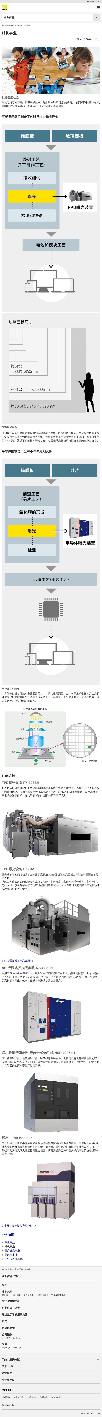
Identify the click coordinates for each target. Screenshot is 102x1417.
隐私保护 (32, 1397)
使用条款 (44, 1397)
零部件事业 (11, 1254)
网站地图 (19, 1397)
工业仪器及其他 (14, 1258)
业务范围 (18, 25)
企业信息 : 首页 (11, 1276)
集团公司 (17, 1338)
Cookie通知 (57, 1397)
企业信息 (9, 17)
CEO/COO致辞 (10, 1301)
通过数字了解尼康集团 (15, 1314)
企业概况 (6, 1338)
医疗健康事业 (12, 1250)
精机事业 (10, 1246)
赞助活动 (17, 1347)
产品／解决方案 (11, 1359)
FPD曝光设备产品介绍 (18, 960)
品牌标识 (6, 1347)
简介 (4, 1285)
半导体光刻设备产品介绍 (20, 1225)
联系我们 (7, 1397)
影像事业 (10, 1242)
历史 (4, 1321)
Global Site (9, 1405)
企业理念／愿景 (11, 1307)
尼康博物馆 (8, 1328)
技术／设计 (8, 1366)
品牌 (4, 1344)
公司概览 (7, 1334)
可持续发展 (8, 1380)
